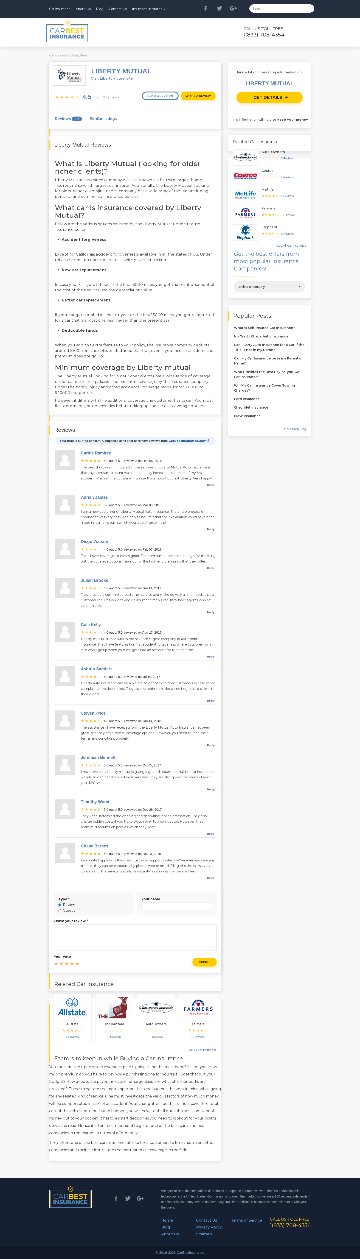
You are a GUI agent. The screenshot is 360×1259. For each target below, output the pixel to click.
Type (64, 899)
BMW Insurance (247, 416)
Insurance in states (148, 9)
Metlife (268, 189)
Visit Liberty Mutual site (114, 78)
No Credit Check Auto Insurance (261, 336)
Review (66, 905)
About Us (83, 9)
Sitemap (204, 1234)
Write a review (198, 95)
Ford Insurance (247, 399)
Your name (150, 899)
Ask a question (160, 95)
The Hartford (114, 1024)
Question (68, 910)
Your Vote (62, 957)
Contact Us (118, 9)
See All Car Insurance (202, 1050)
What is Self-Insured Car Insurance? (264, 328)
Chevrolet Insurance (251, 407)
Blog (100, 9)
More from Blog (295, 429)
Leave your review (71, 921)
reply (210, 485)
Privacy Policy (209, 1227)
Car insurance (59, 9)
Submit (204, 962)
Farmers (198, 1024)
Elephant (270, 227)
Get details (267, 97)
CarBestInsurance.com (187, 441)
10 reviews (110, 97)
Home (167, 1220)
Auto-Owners (156, 1024)
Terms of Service (246, 1220)
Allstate (72, 1024)
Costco (267, 171)
